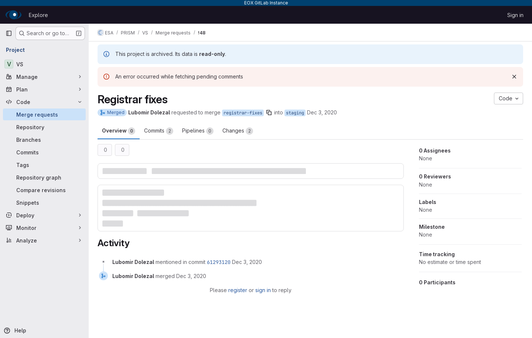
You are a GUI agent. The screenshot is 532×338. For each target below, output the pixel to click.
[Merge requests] (44, 114)
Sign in (515, 15)
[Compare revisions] (44, 190)
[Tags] (44, 165)
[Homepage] (13, 15)
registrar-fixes (243, 113)
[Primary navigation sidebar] (9, 33)
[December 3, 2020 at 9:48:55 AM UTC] (247, 262)
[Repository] (44, 127)
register (237, 290)
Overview (118, 131)
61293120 (219, 262)
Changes (237, 131)
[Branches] (44, 139)
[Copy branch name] (269, 112)
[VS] (44, 64)
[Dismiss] (514, 76)
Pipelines (198, 131)
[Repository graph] (44, 177)
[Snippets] (44, 202)
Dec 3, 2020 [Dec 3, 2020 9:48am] (322, 112)
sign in (263, 290)
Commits (158, 131)
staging (295, 113)
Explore (38, 15)
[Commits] (44, 152)
